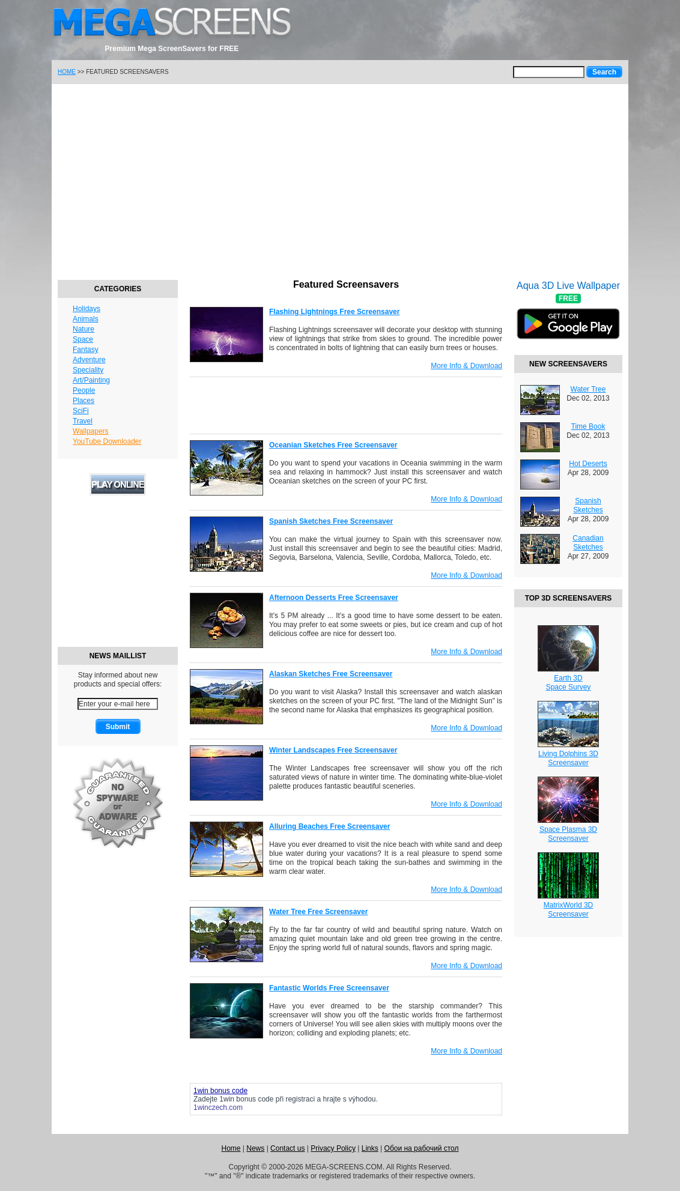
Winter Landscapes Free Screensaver (333, 750)
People (84, 390)
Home (230, 1148)
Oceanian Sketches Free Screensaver (333, 445)
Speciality (88, 370)
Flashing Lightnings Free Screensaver (334, 312)
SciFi (81, 411)
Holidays (86, 309)
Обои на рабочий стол (421, 1148)
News (255, 1148)
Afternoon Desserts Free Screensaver (333, 597)
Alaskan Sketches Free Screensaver (330, 674)
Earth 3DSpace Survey (568, 682)
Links (370, 1148)
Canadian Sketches (587, 542)
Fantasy (86, 349)
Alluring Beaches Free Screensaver (329, 826)
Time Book (588, 426)
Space (83, 339)
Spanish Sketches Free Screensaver (331, 521)
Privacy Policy (333, 1148)
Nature (83, 329)
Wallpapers (91, 431)
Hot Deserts (588, 463)
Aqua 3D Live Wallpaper (568, 317)
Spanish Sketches (588, 505)
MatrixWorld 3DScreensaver (568, 909)
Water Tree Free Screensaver (318, 912)
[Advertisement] (340, 180)
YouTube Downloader (107, 441)
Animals (86, 319)
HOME (67, 71)
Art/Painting (91, 380)
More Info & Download (466, 366)
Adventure (89, 360)
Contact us (287, 1148)
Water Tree (588, 389)
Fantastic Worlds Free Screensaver (329, 988)
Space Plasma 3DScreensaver (568, 834)
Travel (83, 421)
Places (83, 400)
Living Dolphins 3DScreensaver (568, 758)
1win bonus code (246, 1099)
